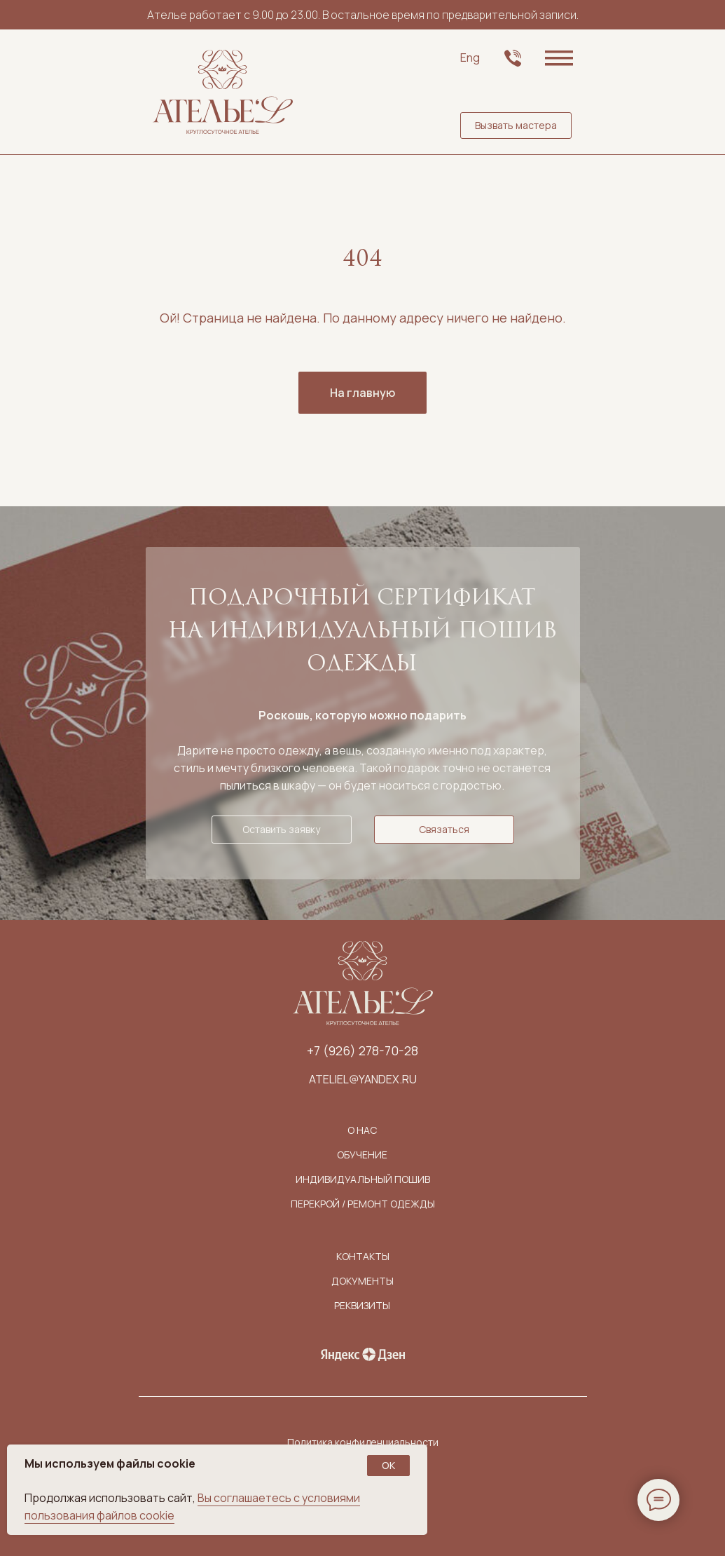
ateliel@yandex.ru (363, 1079)
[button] (516, 125)
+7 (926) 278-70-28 (362, 1050)
